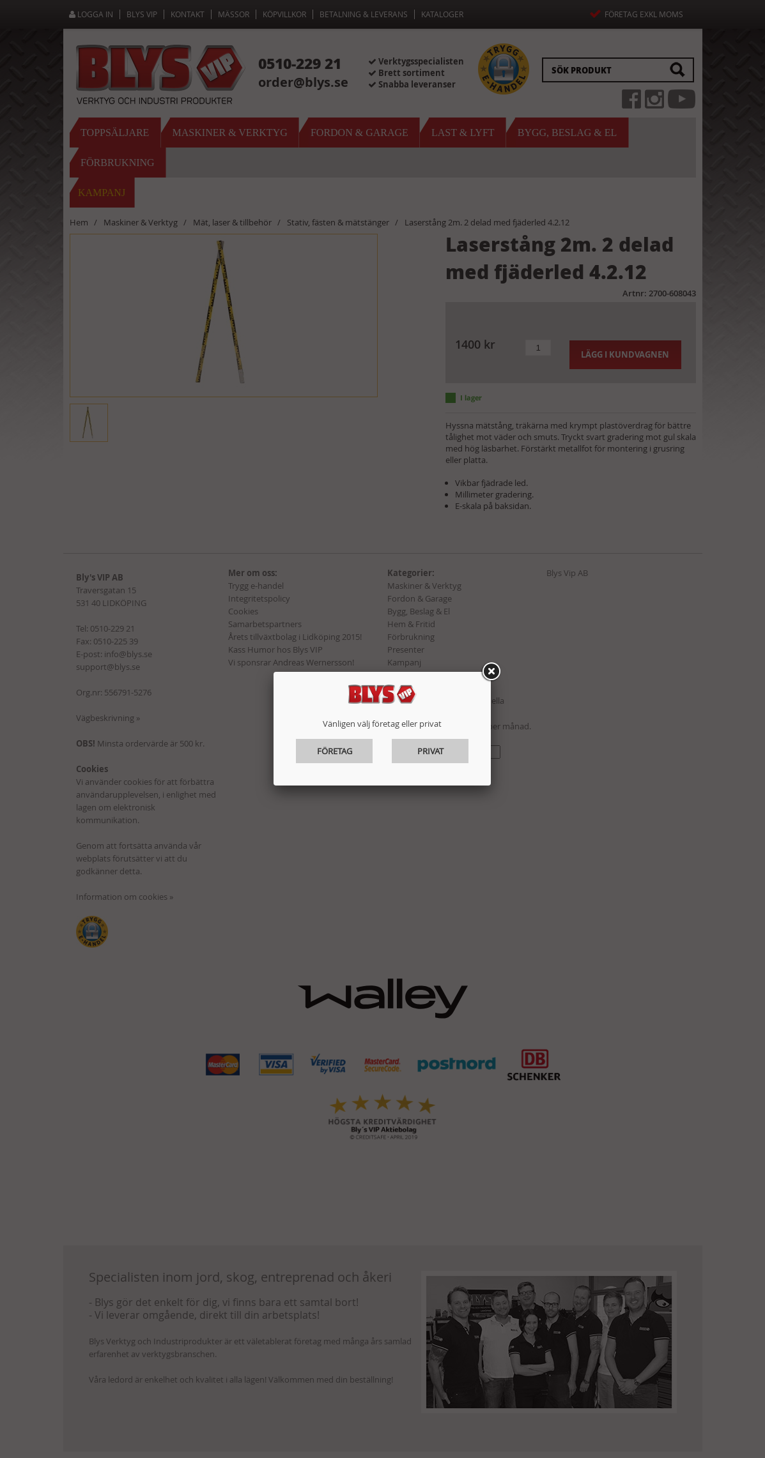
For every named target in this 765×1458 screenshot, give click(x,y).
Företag (334, 751)
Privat (430, 751)
